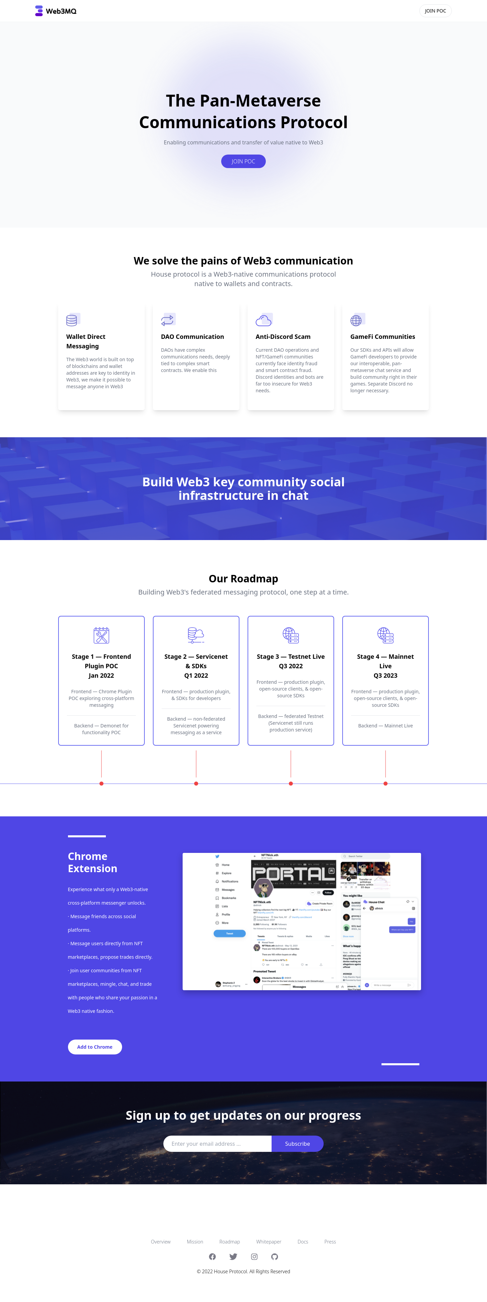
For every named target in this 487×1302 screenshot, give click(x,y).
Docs (303, 1241)
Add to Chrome (94, 1047)
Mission (195, 1241)
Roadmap (229, 1241)
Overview (160, 1241)
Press (330, 1241)
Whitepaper (268, 1241)
